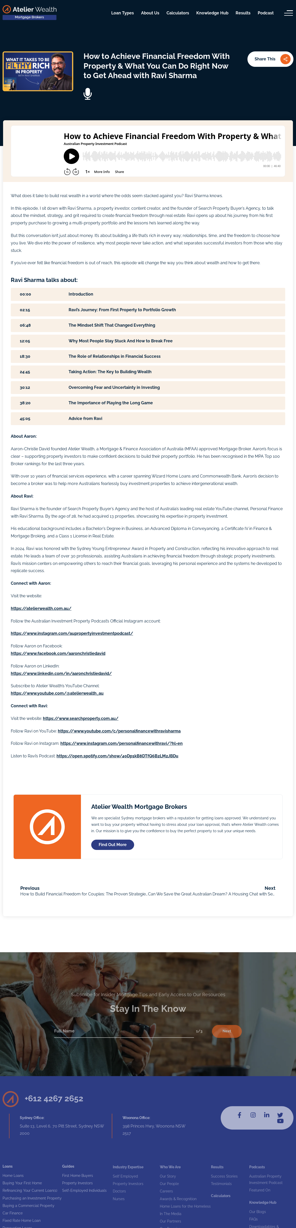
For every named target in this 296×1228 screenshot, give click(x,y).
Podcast (266, 13)
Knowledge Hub (212, 13)
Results (243, 13)
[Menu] (288, 13)
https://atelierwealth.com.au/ (41, 608)
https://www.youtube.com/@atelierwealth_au (57, 693)
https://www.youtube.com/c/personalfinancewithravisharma (119, 731)
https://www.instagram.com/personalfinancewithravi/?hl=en (121, 743)
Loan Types (122, 13)
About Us (150, 13)
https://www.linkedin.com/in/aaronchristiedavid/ (61, 673)
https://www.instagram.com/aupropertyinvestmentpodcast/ (72, 633)
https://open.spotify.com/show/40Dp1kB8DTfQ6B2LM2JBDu (117, 756)
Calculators (177, 13)
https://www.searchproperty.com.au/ (80, 718)
